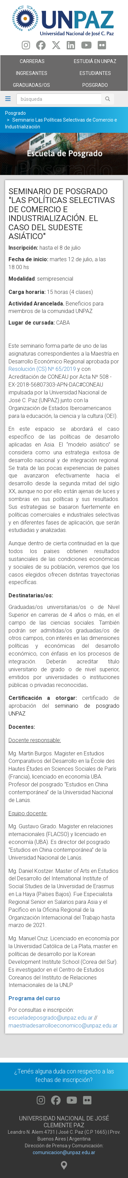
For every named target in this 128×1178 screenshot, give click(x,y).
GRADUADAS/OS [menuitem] (30, 86)
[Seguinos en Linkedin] (71, 47)
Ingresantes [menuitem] (30, 74)
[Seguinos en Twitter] (56, 47)
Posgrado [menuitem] (94, 86)
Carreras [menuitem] (30, 63)
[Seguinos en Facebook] (41, 47)
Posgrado (15, 113)
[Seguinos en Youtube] (86, 47)
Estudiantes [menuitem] (94, 74)
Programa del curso (34, 998)
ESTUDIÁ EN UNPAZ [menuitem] (94, 63)
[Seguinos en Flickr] (102, 47)
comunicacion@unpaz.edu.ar (64, 1152)
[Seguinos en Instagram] (26, 47)
